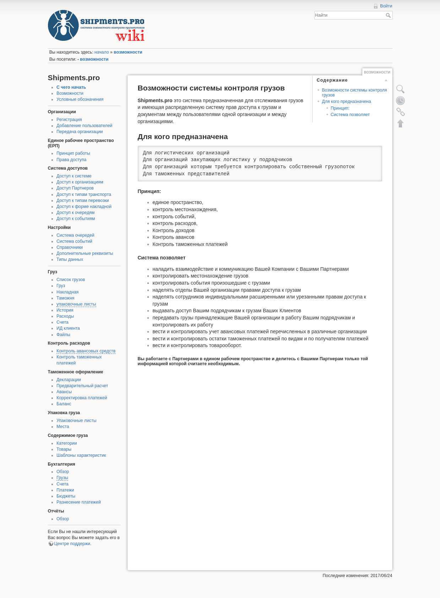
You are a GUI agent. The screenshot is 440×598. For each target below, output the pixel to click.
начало (101, 52)
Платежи (65, 490)
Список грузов (70, 279)
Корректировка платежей (81, 397)
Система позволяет (350, 114)
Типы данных (69, 259)
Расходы (65, 316)
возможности (128, 52)
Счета (62, 322)
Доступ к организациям (79, 182)
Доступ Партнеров (75, 188)
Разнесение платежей (78, 502)
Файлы (63, 334)
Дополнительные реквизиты (84, 253)
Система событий (74, 241)
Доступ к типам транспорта (83, 194)
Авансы (64, 391)
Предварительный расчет (82, 385)
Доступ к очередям (75, 212)
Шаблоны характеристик (81, 455)
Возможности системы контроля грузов (354, 92)
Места (62, 426)
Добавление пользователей (84, 125)
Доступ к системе (74, 176)
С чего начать (71, 87)
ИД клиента (68, 328)
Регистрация (69, 119)
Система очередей (75, 235)
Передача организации (79, 131)
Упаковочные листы (76, 420)
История (65, 310)
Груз (60, 285)
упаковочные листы (76, 304)
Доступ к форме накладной (84, 206)
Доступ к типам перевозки (82, 200)
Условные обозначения (79, 99)
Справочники (69, 247)
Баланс (63, 403)
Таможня (65, 298)
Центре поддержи (72, 543)
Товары (63, 449)
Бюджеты (65, 496)
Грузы (62, 477)
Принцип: (340, 108)
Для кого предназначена (346, 101)
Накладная (67, 292)
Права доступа (71, 159)
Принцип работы (73, 153)
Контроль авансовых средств (85, 351)
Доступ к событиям (75, 218)
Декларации (68, 379)
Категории (66, 443)
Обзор (62, 471)
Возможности (69, 93)
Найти (389, 15)
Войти (386, 6)
